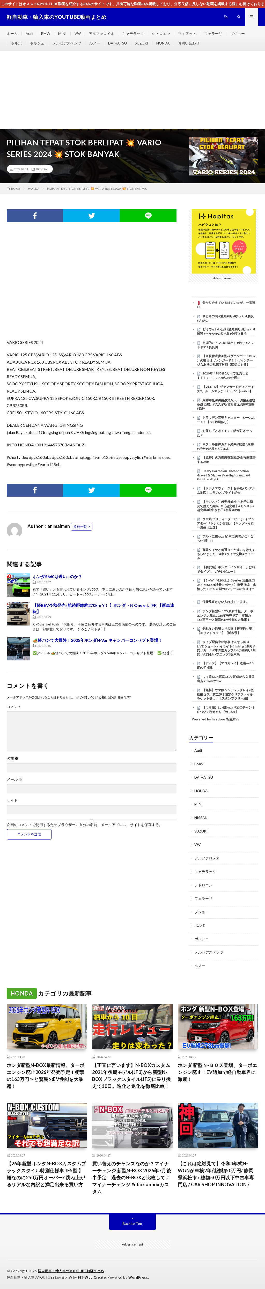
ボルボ (16, 43)
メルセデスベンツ (66, 43)
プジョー (237, 33)
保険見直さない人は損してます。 (225, 602)
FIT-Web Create (92, 1277)
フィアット (187, 33)
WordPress (138, 1277)
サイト (12, 800)
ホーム (12, 33)
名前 (12, 758)
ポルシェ (37, 43)
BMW (45, 33)
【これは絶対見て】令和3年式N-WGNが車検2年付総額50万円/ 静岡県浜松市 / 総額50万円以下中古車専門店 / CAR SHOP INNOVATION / (216, 1174)
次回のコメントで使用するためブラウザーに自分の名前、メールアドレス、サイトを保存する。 (85, 825)
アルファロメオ (101, 33)
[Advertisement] (132, 90)
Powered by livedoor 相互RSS (215, 719)
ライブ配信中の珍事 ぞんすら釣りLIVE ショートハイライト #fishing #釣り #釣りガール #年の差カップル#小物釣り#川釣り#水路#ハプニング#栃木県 (226, 648)
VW (78, 33)
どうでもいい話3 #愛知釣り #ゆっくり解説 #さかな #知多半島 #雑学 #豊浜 (226, 331)
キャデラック (133, 33)
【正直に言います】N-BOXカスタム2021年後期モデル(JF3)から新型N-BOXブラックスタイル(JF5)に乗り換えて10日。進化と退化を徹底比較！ (131, 1075)
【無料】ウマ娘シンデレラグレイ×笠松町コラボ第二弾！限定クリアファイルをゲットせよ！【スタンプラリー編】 (225, 694)
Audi (29, 33)
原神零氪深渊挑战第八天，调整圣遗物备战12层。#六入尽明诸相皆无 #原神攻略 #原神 (226, 404)
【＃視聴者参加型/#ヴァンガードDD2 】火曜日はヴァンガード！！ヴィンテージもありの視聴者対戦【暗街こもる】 (226, 360)
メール (14, 779)
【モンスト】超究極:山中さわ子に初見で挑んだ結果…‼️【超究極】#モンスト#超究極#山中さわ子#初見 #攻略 (225, 506)
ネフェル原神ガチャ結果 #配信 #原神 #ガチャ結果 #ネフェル (225, 446)
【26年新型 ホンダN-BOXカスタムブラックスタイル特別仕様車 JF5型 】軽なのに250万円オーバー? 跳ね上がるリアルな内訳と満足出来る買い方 (46, 1174)
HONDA (163, 43)
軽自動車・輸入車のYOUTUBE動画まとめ (71, 1271)
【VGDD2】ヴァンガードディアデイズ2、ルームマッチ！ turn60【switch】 (225, 389)
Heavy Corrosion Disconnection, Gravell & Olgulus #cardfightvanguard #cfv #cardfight (223, 475)
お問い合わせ (189, 43)
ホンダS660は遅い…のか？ (57, 576)
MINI (62, 33)
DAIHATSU (117, 43)
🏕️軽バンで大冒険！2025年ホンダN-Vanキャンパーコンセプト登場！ (97, 640)
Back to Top (132, 1223)
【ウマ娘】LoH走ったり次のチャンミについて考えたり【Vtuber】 (226, 709)
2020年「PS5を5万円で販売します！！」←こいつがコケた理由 (222, 375)
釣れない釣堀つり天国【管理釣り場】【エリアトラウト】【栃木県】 (226, 631)
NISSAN (201, 817)
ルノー (94, 43)
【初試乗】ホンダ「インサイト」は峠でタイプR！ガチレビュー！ (226, 569)
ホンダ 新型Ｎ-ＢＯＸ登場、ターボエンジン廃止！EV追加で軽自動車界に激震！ (217, 1072)
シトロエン (161, 33)
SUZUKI (141, 43)
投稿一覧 (80, 527)
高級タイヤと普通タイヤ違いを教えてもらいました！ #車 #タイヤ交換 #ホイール (226, 554)
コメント (14, 707)
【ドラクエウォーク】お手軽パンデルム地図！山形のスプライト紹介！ (226, 490)
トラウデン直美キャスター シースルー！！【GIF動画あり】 (226, 420)
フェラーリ (213, 33)
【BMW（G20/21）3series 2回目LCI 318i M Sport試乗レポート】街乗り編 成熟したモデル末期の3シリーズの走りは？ (226, 584)
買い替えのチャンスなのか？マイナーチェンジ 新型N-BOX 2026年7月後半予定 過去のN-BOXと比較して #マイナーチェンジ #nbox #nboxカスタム (131, 1177)
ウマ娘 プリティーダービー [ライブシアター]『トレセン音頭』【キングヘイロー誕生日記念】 (225, 523)
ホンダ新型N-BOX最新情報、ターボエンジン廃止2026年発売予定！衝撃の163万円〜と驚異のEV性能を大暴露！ (225, 615)
